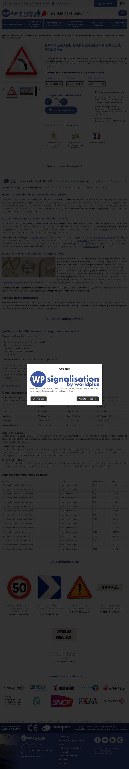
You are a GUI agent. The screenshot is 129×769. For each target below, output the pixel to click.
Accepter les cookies (87, 399)
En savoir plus (38, 399)
